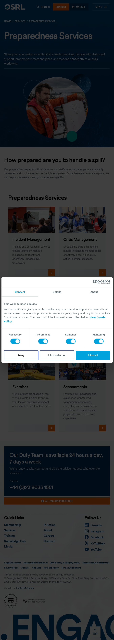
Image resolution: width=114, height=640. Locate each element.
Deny (21, 355)
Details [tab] (57, 291)
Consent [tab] (20, 291)
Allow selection (57, 355)
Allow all (93, 355)
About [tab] (94, 291)
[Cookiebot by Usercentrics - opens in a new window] (95, 282)
